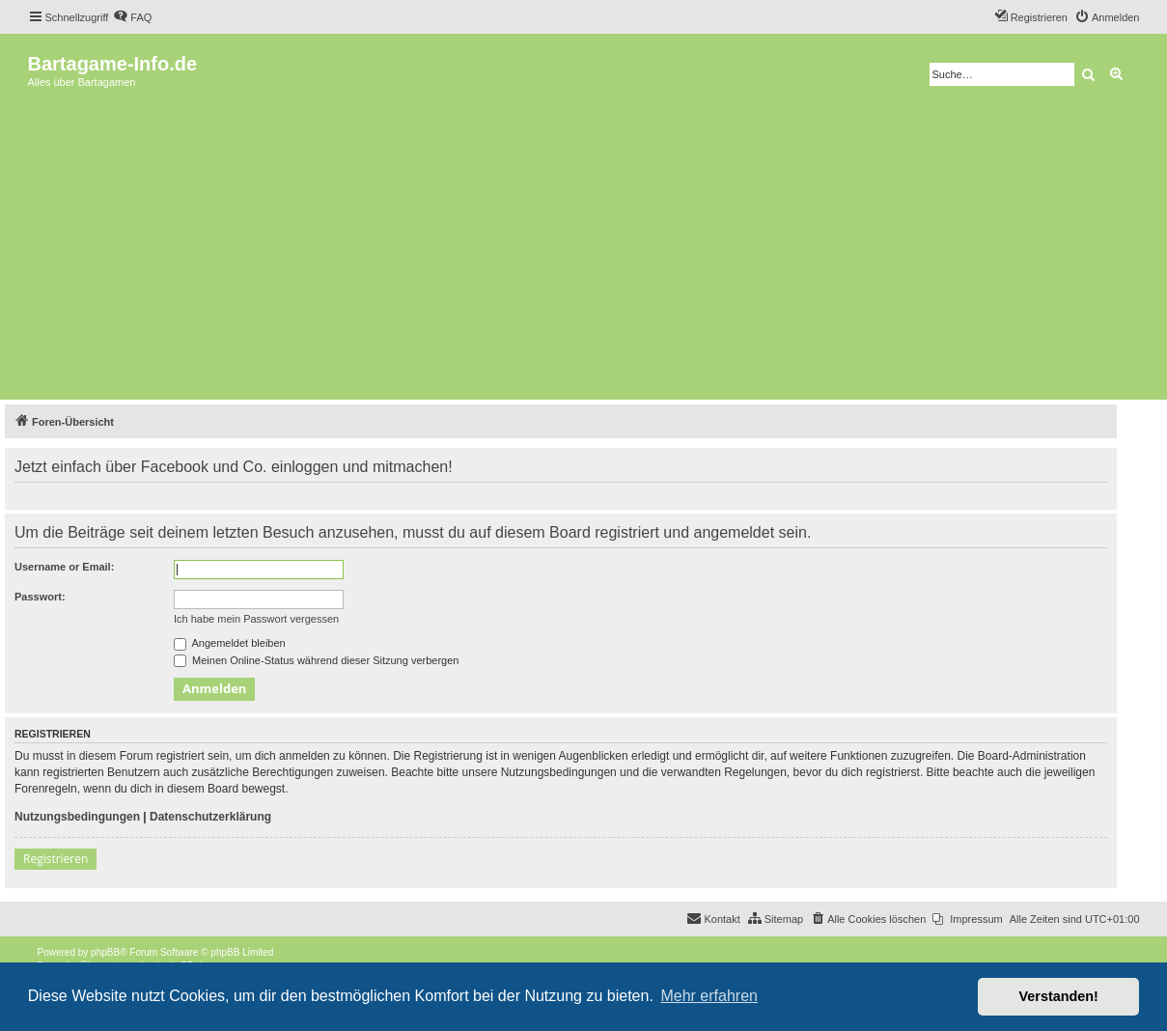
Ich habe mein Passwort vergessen (256, 619)
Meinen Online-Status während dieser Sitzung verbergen (316, 660)
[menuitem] (132, 17)
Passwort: (40, 596)
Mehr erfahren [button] (709, 996)
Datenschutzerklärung (210, 816)
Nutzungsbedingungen (77, 816)
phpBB (105, 952)
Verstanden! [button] (1058, 996)
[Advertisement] (583, 250)
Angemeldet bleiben (230, 643)
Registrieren (55, 858)
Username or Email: (64, 566)
